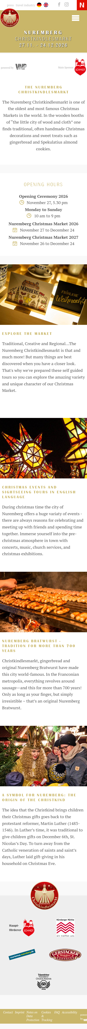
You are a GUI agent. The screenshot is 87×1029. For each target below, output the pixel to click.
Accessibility (69, 1012)
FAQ (57, 1012)
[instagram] (65, 4)
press (10, 5)
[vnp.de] (21, 67)
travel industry (25, 5)
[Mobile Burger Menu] (75, 17)
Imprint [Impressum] (19, 1012)
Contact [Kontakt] (8, 1012)
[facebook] (58, 4)
